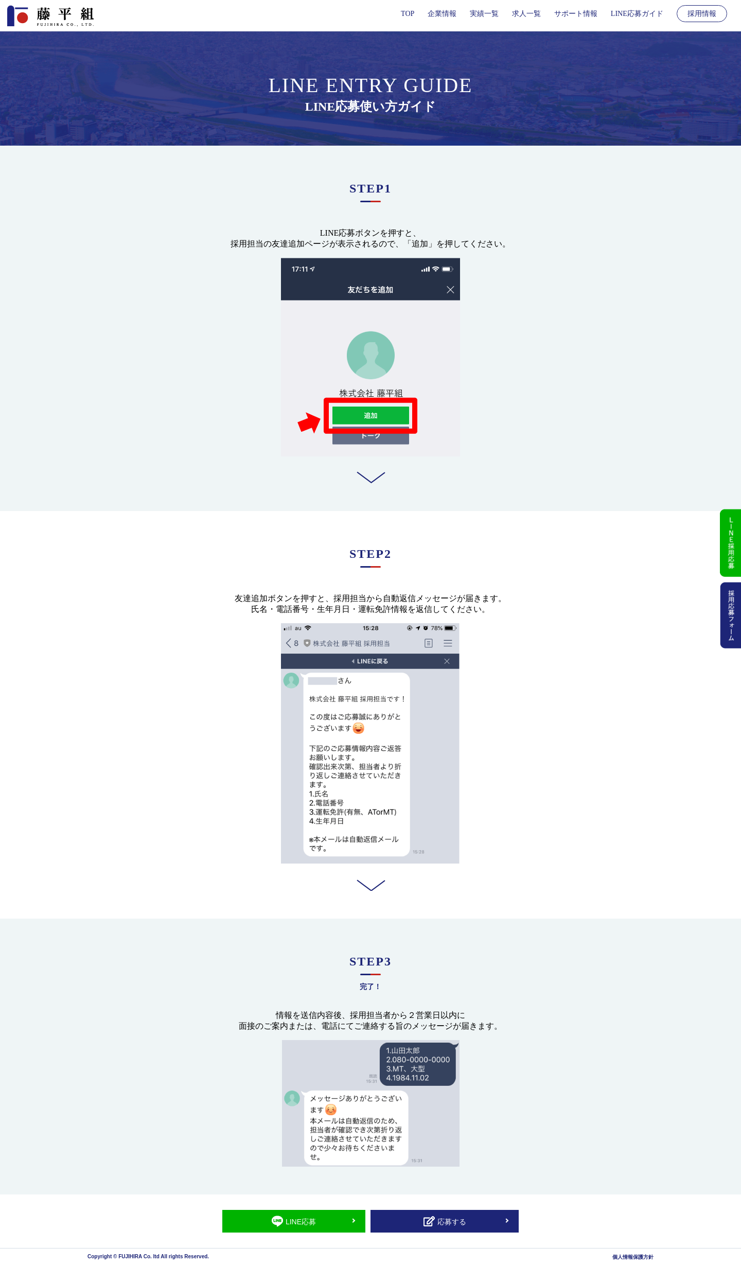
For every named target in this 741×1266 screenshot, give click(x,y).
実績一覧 (484, 13)
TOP (407, 13)
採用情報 (701, 13)
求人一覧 (526, 13)
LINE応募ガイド (637, 13)
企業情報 (442, 13)
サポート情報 (575, 13)
